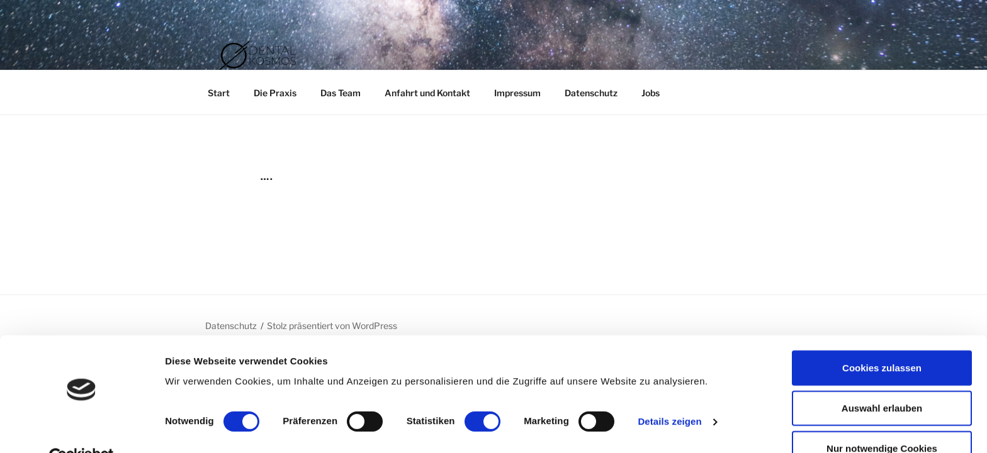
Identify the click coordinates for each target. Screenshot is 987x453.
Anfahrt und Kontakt (427, 92)
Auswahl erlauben (882, 379)
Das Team (340, 92)
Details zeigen (669, 393)
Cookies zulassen (882, 339)
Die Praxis (275, 92)
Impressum (517, 92)
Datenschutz (591, 92)
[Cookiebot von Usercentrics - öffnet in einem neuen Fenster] (81, 428)
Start (219, 92)
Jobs (650, 92)
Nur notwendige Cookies (881, 420)
